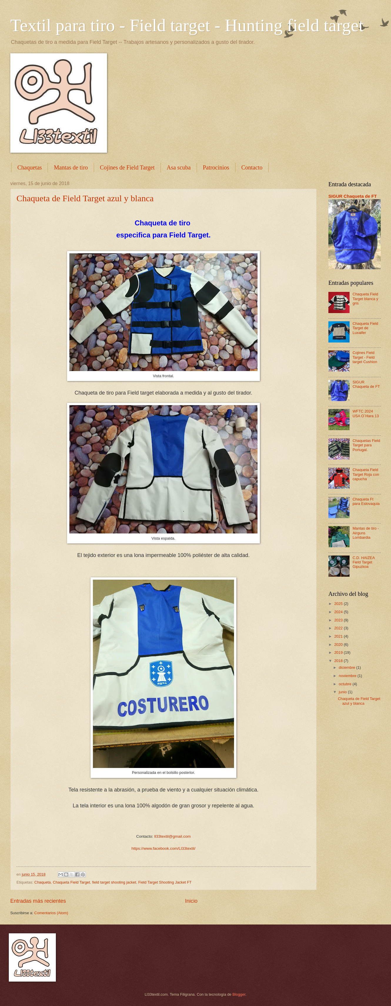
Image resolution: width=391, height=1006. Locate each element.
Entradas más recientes (38, 901)
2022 (339, 628)
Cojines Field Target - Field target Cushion (364, 357)
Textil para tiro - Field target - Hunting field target (187, 25)
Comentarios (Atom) (51, 913)
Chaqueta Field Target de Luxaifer (365, 328)
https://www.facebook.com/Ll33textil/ (163, 848)
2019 (339, 652)
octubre (345, 684)
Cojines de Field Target (127, 167)
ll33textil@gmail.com (172, 836)
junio (343, 692)
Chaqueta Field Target (71, 882)
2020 (339, 644)
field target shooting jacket (114, 882)
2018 (339, 661)
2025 (339, 603)
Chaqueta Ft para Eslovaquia (366, 501)
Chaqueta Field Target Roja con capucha (365, 474)
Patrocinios (216, 167)
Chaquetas (29, 167)
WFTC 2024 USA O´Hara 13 (365, 413)
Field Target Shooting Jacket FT (165, 882)
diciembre (347, 667)
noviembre (348, 676)
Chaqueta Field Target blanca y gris (365, 298)
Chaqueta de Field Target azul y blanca (85, 198)
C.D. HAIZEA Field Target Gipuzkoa (363, 562)
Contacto (252, 167)
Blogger (239, 994)
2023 (339, 620)
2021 (339, 636)
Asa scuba (179, 167)
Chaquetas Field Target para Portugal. (366, 445)
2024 (339, 612)
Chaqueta (42, 882)
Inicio (191, 901)
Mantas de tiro (71, 167)
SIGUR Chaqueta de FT (352, 196)
